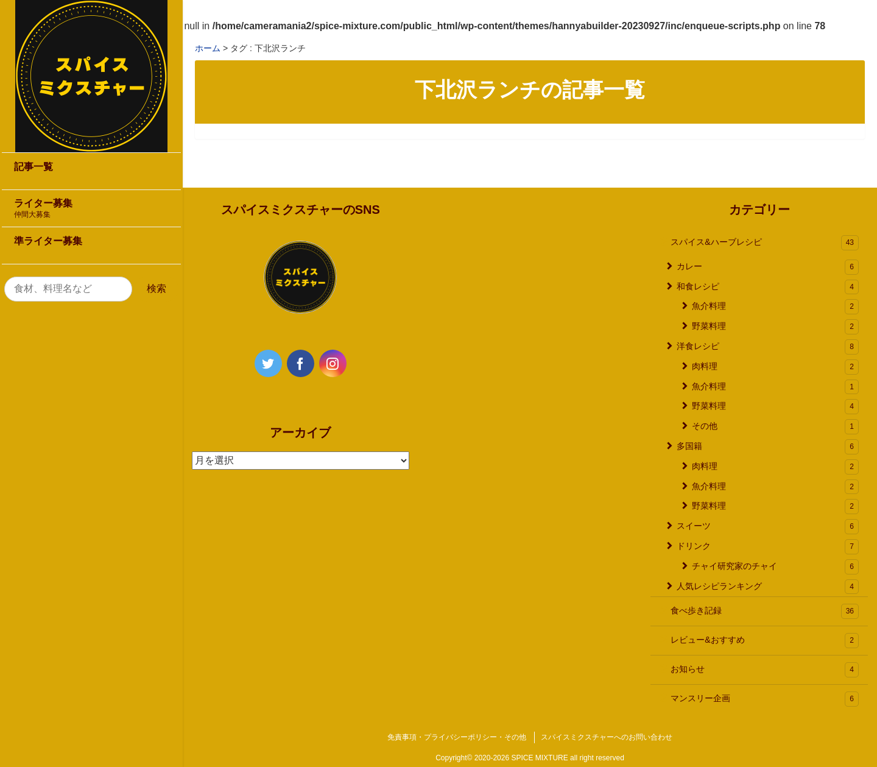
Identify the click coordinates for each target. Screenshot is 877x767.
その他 (775, 426)
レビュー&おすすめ (765, 640)
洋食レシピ (768, 347)
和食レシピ (768, 287)
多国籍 (768, 446)
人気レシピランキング (768, 587)
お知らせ (765, 669)
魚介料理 (775, 306)
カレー (768, 267)
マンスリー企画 (765, 699)
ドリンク (768, 546)
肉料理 (775, 367)
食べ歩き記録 (765, 611)
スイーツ (768, 526)
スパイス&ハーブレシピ (765, 242)
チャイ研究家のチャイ (775, 566)
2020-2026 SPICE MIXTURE (521, 758)
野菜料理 (775, 326)
